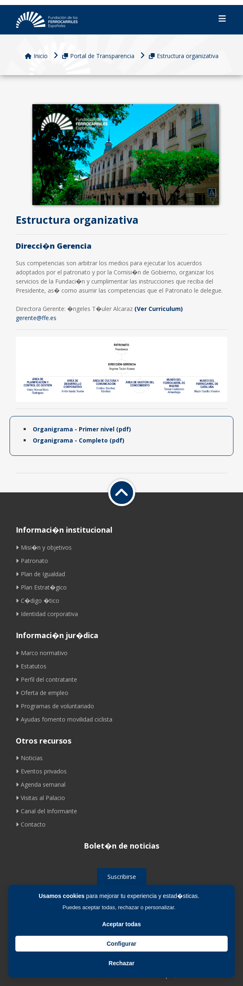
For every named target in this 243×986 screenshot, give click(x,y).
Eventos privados (41, 771)
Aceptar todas (121, 924)
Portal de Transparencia (98, 56)
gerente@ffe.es (36, 318)
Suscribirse (121, 877)
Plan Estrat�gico (41, 587)
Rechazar (121, 963)
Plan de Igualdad (40, 574)
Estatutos (31, 666)
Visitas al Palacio (40, 798)
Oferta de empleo (42, 693)
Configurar (121, 943)
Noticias (29, 758)
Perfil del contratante (46, 679)
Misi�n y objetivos (44, 547)
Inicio (36, 56)
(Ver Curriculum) (158, 309)
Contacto (31, 824)
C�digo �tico (37, 600)
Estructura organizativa (184, 56)
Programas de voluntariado (55, 706)
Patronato (32, 561)
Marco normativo (42, 653)
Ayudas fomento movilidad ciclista (64, 719)
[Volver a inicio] (121, 492)
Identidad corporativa (47, 614)
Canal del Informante (46, 811)
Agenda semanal (41, 784)
